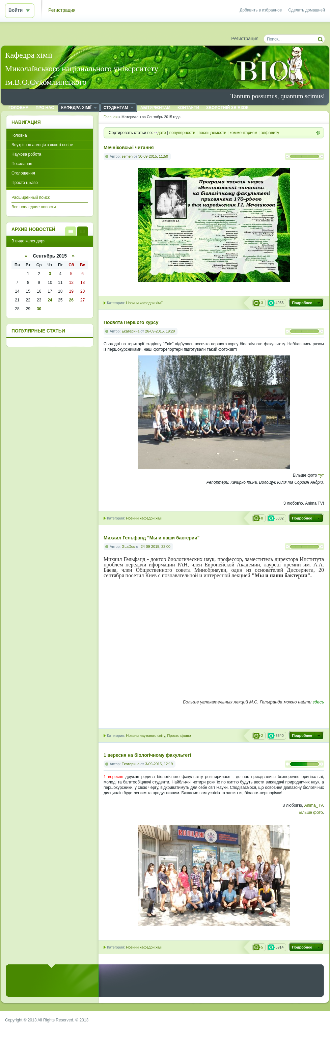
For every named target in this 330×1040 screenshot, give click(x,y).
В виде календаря (82, 231)
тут (321, 475)
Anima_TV (313, 805)
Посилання (21, 163)
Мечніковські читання (129, 147)
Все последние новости (33, 207)
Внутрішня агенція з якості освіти (42, 144)
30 (39, 308)
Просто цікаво (179, 736)
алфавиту (269, 132)
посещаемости (212, 132)
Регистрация (62, 10)
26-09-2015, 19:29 (160, 331)
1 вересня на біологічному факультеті (147, 755)
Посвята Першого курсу (131, 322)
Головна (19, 135)
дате (161, 132)
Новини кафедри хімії (144, 303)
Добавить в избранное (261, 10)
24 (50, 300)
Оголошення (23, 173)
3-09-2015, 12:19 (159, 764)
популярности (182, 132)
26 (71, 300)
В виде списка (70, 231)
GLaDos (128, 546)
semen (127, 156)
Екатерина (131, 331)
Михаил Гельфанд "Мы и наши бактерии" (151, 537)
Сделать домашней (306, 10)
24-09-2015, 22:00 (155, 546)
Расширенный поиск (30, 197)
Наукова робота (26, 154)
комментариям (243, 132)
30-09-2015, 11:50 (153, 156)
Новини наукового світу (145, 736)
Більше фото (311, 812)
